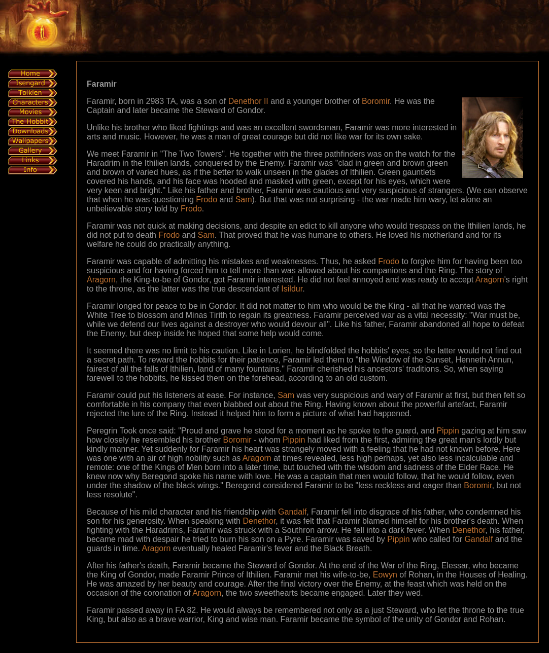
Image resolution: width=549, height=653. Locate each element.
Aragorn (101, 279)
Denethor (259, 521)
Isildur (291, 288)
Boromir (376, 101)
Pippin (447, 430)
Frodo (206, 199)
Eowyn (385, 574)
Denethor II (248, 101)
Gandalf (292, 511)
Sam (243, 199)
